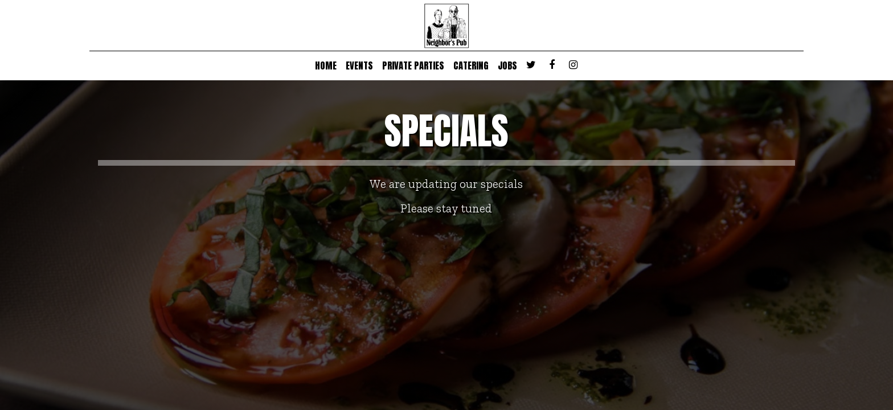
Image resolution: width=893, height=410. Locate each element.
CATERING (471, 65)
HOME (326, 65)
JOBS (507, 65)
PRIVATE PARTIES (413, 65)
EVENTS (359, 65)
